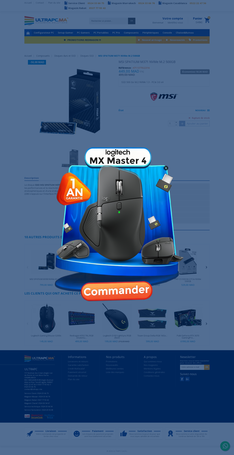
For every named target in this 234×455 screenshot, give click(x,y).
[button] (166, 168)
